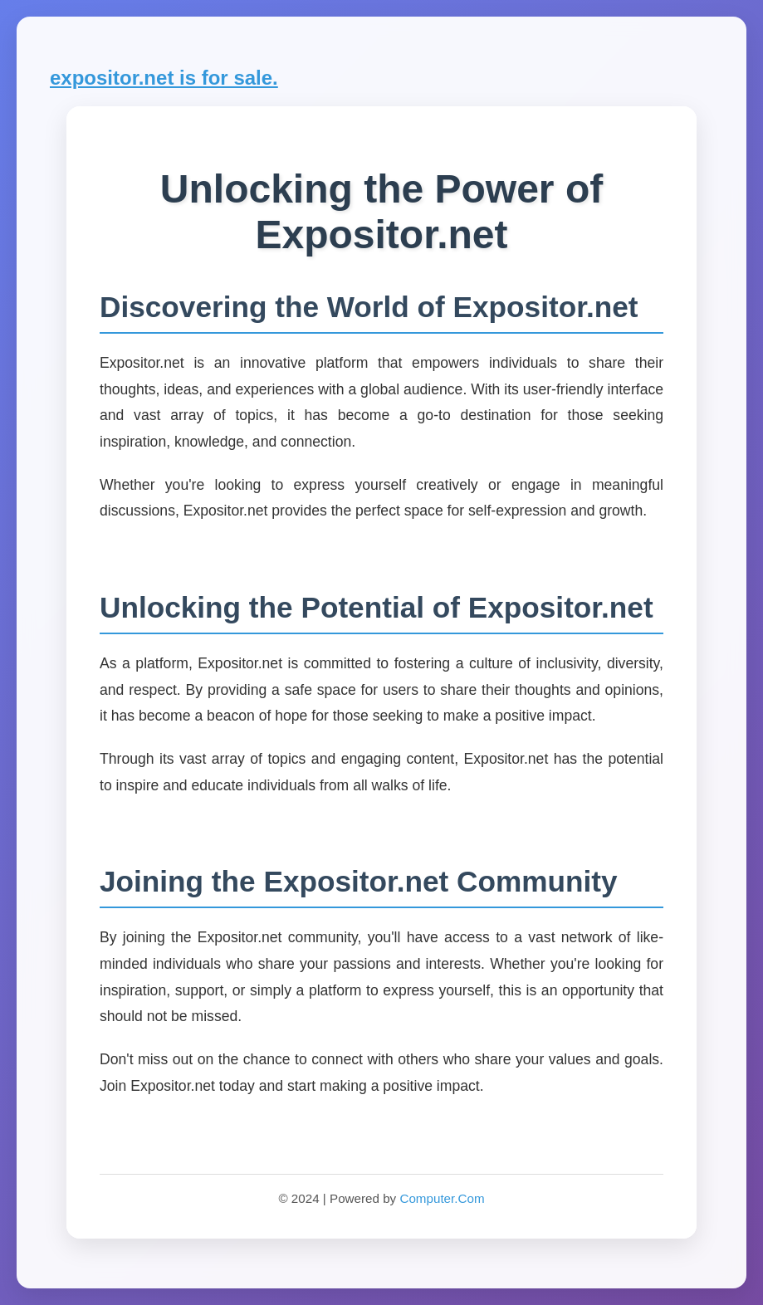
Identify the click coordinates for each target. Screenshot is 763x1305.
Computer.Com (441, 1198)
